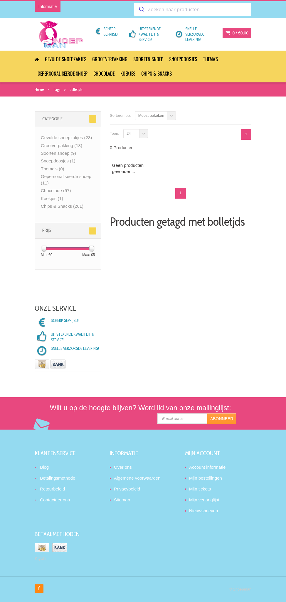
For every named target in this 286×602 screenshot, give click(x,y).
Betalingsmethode (57, 477)
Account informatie (207, 467)
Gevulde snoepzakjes (65, 59)
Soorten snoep (148, 59)
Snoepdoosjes (183, 59)
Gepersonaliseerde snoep (63, 73)
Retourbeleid (52, 488)
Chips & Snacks (156, 73)
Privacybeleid (127, 488)
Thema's (210, 59)
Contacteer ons (55, 499)
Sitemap (122, 499)
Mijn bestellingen (205, 477)
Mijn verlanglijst (204, 499)
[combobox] (192, 9)
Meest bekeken (151, 115)
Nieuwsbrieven (203, 510)
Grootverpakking (109, 59)
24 (129, 133)
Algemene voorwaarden (137, 477)
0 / (237, 33)
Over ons (123, 467)
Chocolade (104, 73)
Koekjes (127, 73)
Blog (44, 467)
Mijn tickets (200, 488)
